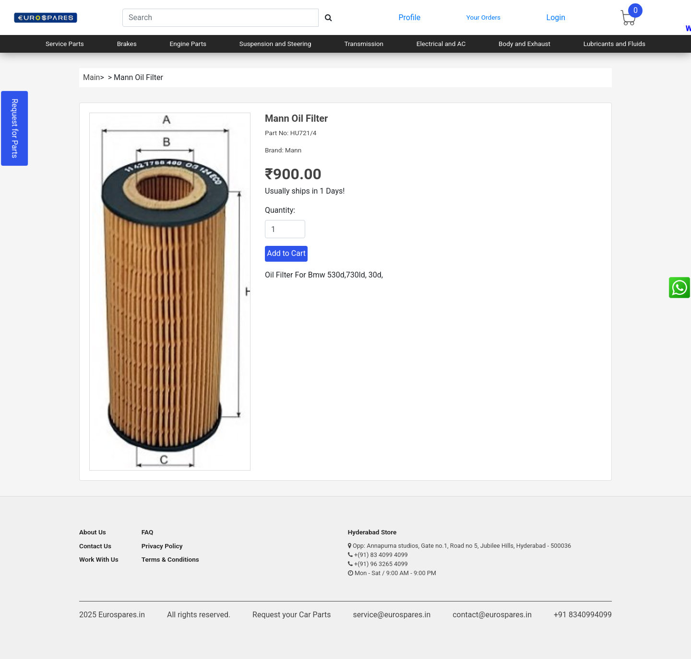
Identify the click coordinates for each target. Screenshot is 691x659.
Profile (410, 17)
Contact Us (95, 546)
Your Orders (483, 17)
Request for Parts (14, 128)
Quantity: (280, 210)
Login (556, 17)
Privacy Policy (162, 546)
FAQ (148, 532)
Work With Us (99, 559)
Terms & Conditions (170, 559)
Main (91, 77)
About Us (92, 532)
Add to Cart (286, 253)
